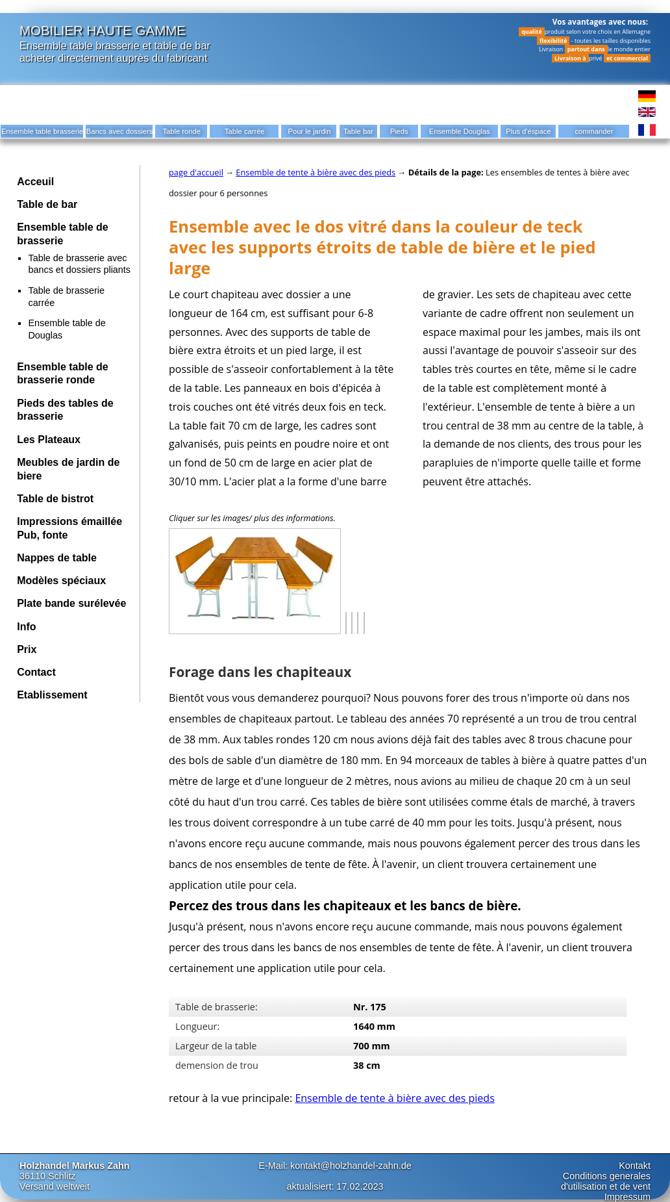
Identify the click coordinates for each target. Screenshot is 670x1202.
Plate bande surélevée (71, 603)
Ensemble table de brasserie (62, 234)
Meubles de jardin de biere (68, 469)
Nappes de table (57, 557)
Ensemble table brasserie (79, 45)
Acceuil (35, 181)
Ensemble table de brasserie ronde (62, 373)
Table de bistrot (55, 498)
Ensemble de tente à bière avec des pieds (315, 172)
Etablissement (52, 694)
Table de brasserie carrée (66, 296)
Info (26, 626)
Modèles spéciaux (61, 580)
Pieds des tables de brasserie (65, 410)
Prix (26, 649)
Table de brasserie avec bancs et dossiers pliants (79, 264)
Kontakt (635, 1165)
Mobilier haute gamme (102, 30)
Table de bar (47, 204)
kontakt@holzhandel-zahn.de (351, 1165)
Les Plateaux (49, 439)
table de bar (183, 45)
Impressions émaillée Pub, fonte (69, 528)
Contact (36, 672)
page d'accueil (196, 172)
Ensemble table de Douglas (66, 329)
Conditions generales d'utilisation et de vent (606, 1181)
